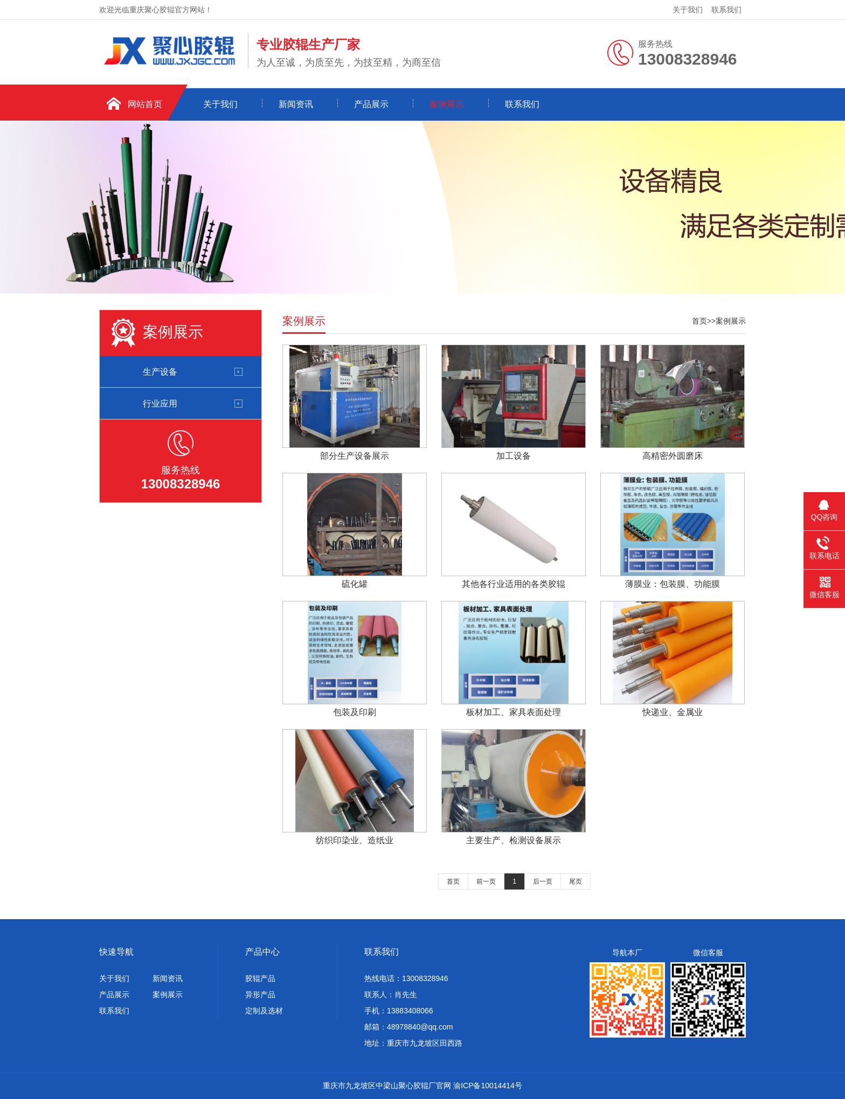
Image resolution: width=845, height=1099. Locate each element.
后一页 (542, 881)
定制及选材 (264, 1010)
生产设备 (160, 371)
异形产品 (260, 994)
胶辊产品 (260, 978)
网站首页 (145, 104)
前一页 (486, 881)
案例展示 (447, 104)
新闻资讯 (296, 104)
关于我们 (688, 9)
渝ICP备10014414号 (487, 1085)
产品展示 (371, 104)
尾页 (575, 881)
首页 (699, 321)
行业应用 (160, 403)
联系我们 (726, 9)
